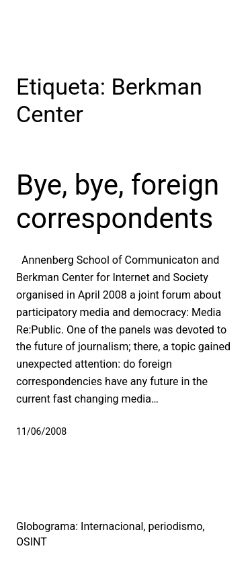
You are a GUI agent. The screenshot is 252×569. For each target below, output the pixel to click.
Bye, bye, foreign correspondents (117, 201)
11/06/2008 (41, 431)
